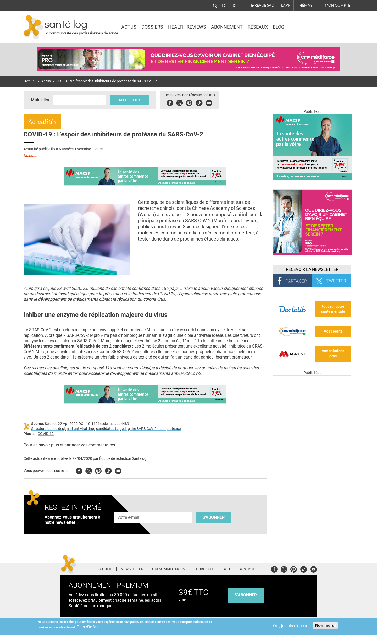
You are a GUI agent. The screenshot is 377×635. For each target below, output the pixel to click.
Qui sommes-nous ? (169, 569)
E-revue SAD (262, 5)
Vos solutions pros (333, 353)
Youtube (118, 470)
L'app (285, 5)
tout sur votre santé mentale (333, 309)
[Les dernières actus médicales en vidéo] (312, 439)
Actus (128, 27)
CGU (226, 569)
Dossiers (152, 27)
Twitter (179, 102)
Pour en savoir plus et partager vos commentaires (69, 444)
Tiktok (199, 102)
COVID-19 (46, 433)
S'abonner (213, 517)
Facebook (170, 102)
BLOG (278, 27)
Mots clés (40, 99)
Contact (247, 569)
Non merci (325, 625)
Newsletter (132, 569)
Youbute (209, 102)
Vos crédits (333, 331)
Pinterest (189, 102)
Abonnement (227, 27)
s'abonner (246, 595)
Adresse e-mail (128, 508)
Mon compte (337, 5)
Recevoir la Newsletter (312, 269)
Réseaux (258, 27)
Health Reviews (187, 27)
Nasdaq (307, 23)
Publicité (205, 569)
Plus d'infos (87, 627)
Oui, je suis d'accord (291, 625)
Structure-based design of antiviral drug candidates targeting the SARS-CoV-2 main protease (106, 428)
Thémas (304, 5)
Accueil (30, 81)
